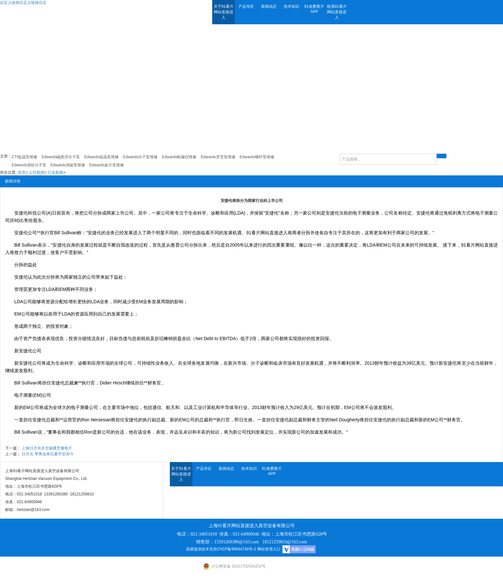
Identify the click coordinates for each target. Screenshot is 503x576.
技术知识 (291, 6)
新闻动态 (269, 6)
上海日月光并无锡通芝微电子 (47, 448)
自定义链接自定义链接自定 (23, 2)
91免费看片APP (314, 9)
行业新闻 (55, 172)
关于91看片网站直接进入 (224, 12)
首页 (22, 172)
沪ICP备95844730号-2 (236, 549)
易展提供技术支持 (201, 549)
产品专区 (246, 6)
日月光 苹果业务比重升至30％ (48, 454)
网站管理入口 (268, 549)
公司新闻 (36, 172)
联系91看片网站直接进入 (337, 12)
